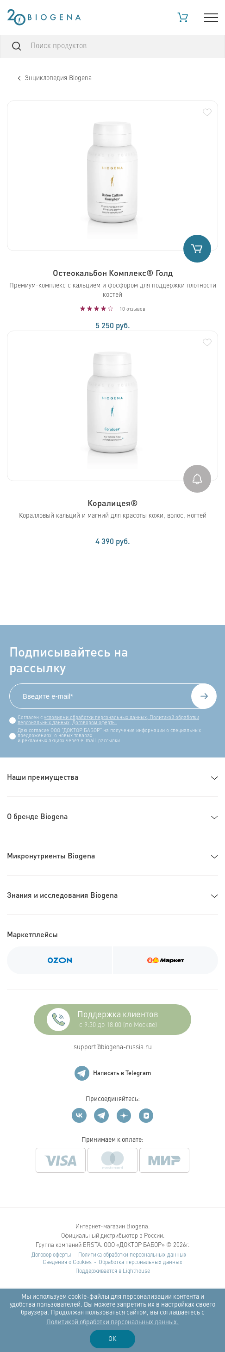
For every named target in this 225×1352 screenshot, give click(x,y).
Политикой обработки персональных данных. (112, 1322)
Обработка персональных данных (140, 1262)
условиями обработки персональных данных (95, 717)
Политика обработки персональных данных (132, 1255)
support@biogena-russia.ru (113, 1047)
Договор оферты (51, 1255)
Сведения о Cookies (67, 1262)
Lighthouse (136, 1271)
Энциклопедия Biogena (55, 78)
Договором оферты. (94, 723)
